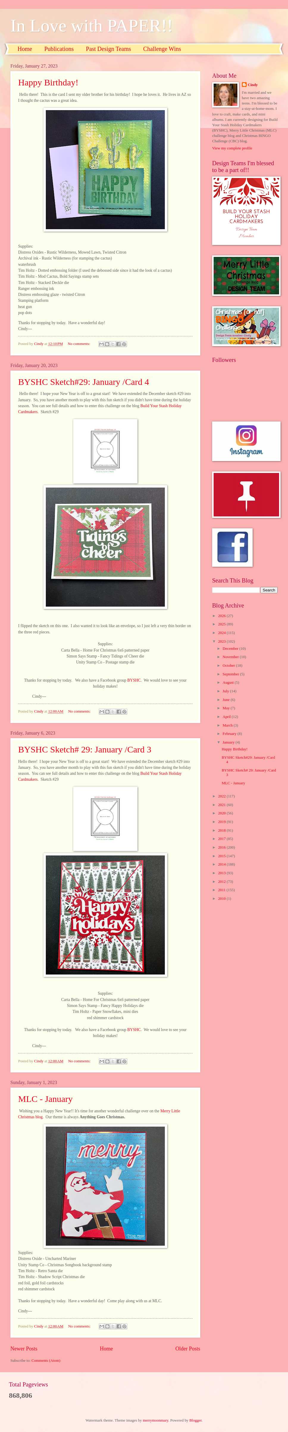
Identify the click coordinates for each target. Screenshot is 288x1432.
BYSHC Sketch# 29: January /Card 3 (84, 749)
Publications (59, 49)
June (227, 700)
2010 (222, 899)
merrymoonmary (155, 1420)
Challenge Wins (162, 49)
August (228, 682)
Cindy (253, 85)
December (231, 648)
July (226, 691)
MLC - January (45, 1099)
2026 (222, 616)
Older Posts (187, 1349)
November (231, 657)
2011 (222, 890)
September (231, 674)
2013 (222, 873)
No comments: (79, 344)
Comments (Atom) (46, 1360)
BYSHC (134, 680)
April (227, 717)
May (227, 708)
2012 (222, 882)
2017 (222, 839)
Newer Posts (23, 1349)
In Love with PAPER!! (91, 25)
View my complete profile (232, 148)
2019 (222, 822)
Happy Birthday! (48, 82)
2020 (222, 813)
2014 (222, 864)
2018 (222, 830)
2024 (222, 633)
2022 (222, 796)
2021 (222, 805)
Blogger (196, 1420)
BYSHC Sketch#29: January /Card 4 (83, 382)
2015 (222, 856)
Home (25, 49)
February (230, 734)
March (228, 725)
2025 (222, 624)
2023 (222, 641)
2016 (222, 847)
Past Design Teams (108, 49)
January (229, 742)
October (229, 665)
